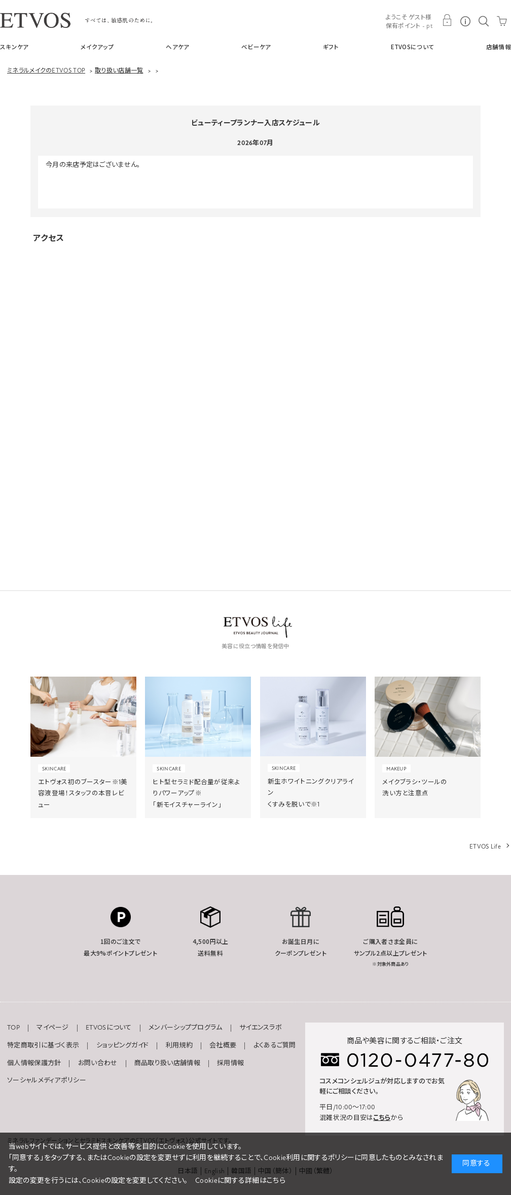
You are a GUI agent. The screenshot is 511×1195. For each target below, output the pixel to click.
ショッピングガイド (122, 1045)
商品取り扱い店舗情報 (167, 1063)
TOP (13, 1028)
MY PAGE (447, 20)
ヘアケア (177, 47)
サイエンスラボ (260, 1028)
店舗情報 (498, 47)
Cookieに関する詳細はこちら (240, 1180)
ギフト (331, 47)
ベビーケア (256, 47)
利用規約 (179, 1045)
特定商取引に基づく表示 (43, 1045)
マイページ (52, 1028)
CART (502, 20)
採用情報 (230, 1063)
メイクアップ (97, 47)
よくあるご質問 (274, 1045)
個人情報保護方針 (34, 1063)
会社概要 (222, 1045)
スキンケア (14, 47)
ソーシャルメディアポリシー (46, 1080)
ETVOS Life (485, 846)
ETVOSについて (412, 47)
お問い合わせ (98, 1063)
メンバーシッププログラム (186, 1028)
